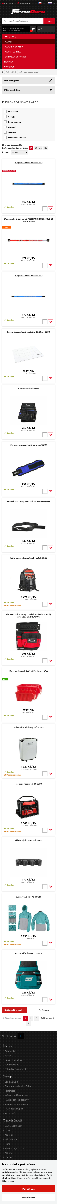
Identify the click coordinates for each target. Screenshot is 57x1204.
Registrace (25, 3)
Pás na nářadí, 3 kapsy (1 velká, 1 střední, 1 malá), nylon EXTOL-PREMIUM (28, 615)
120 (45, 148)
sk (54, 3)
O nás (7, 1130)
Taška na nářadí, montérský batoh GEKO (28, 557)
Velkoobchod (11, 1139)
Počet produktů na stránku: (15, 148)
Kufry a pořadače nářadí (29, 72)
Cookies (8, 1157)
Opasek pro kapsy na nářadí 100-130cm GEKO (28, 501)
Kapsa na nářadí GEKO (28, 388)
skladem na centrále (17, 137)
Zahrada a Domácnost (15, 1069)
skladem (12, 132)
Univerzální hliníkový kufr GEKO (28, 727)
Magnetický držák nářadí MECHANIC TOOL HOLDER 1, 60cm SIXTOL (28, 220)
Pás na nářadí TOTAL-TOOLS (28, 953)
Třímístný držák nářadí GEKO (28, 840)
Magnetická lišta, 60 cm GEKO (28, 275)
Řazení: (5, 152)
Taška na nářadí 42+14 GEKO (28, 783)
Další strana (46, 1018)
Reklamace (10, 1090)
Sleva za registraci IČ (14, 1148)
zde (11, 1181)
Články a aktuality (13, 1125)
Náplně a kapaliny (14, 46)
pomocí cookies (36, 1172)
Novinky (8, 61)
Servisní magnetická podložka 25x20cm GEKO (28, 331)
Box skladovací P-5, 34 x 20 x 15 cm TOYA (28, 670)
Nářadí (8, 41)
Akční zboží (13, 111)
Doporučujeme (14, 122)
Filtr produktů (12, 90)
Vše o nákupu (11, 1081)
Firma (7, 1143)
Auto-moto (10, 36)
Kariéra (8, 1152)
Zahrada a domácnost (16, 56)
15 (31, 148)
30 (36, 148)
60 (40, 148)
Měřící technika (13, 51)
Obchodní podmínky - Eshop (18, 1086)
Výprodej (9, 66)
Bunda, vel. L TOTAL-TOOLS (28, 896)
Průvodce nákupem (14, 1108)
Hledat (49, 20)
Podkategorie (11, 80)
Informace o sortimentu (16, 1104)
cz (44, 3)
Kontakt (9, 1134)
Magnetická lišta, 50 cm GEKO (28, 162)
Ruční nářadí (11, 72)
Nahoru (45, 1010)
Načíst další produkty (14, 1010)
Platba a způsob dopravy (16, 1099)
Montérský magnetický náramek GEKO (28, 444)
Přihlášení (8, 3)
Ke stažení (10, 1113)
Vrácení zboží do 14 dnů (16, 1095)
